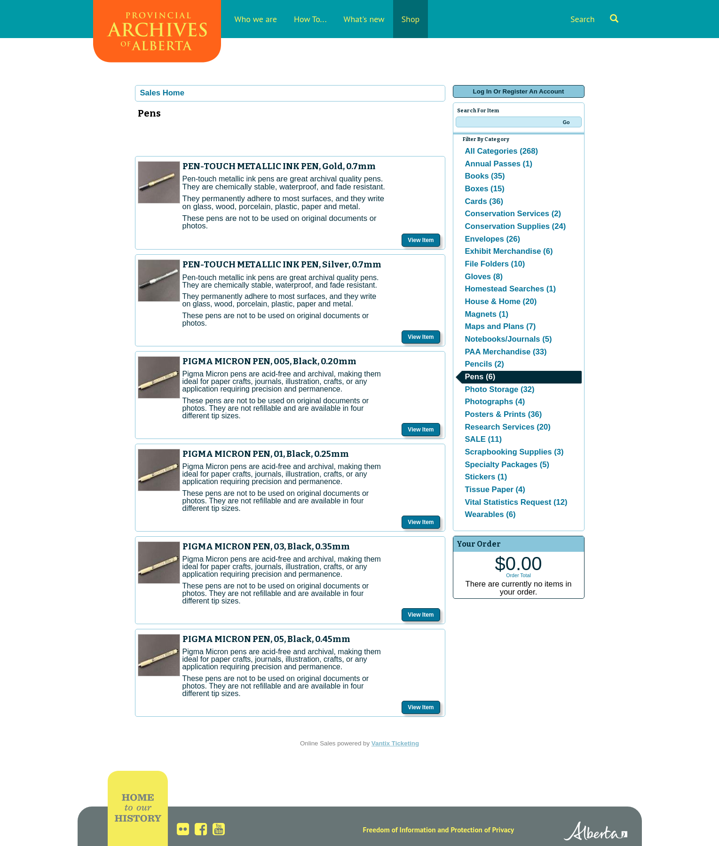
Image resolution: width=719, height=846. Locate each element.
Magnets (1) (487, 314)
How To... (310, 19)
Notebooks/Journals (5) (508, 339)
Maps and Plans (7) (500, 326)
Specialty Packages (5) (507, 464)
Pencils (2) (484, 364)
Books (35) (485, 176)
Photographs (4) (495, 401)
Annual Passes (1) (498, 163)
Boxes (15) (485, 188)
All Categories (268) (501, 151)
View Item (421, 240)
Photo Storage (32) (500, 389)
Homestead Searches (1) (510, 288)
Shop (411, 19)
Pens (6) (480, 376)
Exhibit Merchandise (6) (509, 251)
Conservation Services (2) (513, 213)
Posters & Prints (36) (503, 414)
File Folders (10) (495, 263)
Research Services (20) (508, 427)
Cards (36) (484, 201)
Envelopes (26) (493, 239)
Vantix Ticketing (395, 743)
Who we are (256, 19)
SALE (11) (483, 439)
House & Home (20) (501, 301)
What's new (364, 19)
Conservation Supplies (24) (515, 226)
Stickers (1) (486, 476)
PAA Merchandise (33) (506, 351)
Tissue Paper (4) (495, 489)
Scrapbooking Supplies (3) (514, 451)
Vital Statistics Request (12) (516, 502)
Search (594, 19)
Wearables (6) (490, 514)
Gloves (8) (484, 276)
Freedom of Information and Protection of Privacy (438, 829)
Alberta (595, 832)
